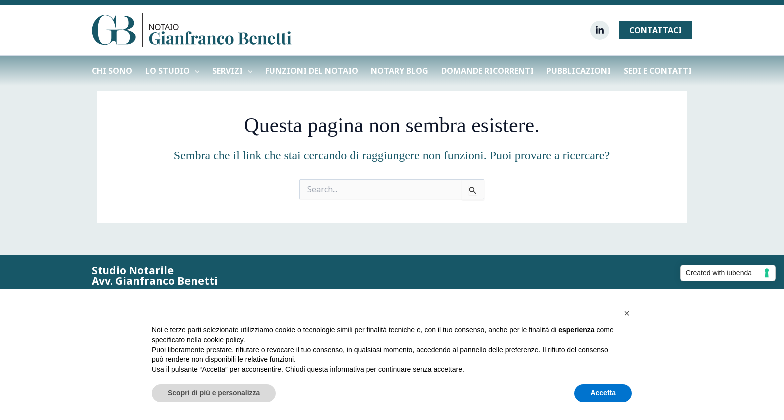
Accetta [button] (603, 393)
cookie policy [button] (224, 340)
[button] (656, 30)
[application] (195, 71)
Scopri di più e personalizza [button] (214, 393)
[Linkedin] (600, 30)
